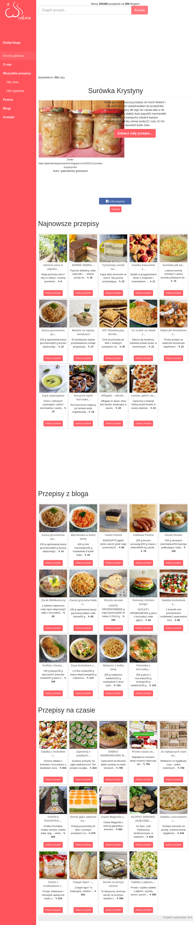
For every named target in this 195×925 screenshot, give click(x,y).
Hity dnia (10, 82)
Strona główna (13, 55)
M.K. (190, 917)
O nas (7, 64)
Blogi (7, 108)
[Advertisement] (115, 45)
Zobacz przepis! (53, 293)
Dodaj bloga (12, 42)
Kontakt (8, 117)
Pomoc (8, 99)
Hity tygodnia (13, 90)
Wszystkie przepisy (17, 73)
